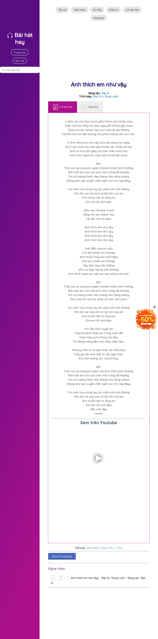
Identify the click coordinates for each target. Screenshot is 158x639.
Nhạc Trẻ (106, 548)
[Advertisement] (99, 52)
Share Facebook (62, 556)
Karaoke (98, 18)
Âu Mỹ (97, 9)
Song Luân (111, 96)
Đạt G (105, 93)
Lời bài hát (132, 9)
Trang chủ (20, 52)
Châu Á (113, 9)
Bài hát (19, 60)
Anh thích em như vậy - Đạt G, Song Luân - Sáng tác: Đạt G (98, 580)
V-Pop (118, 548)
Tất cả (62, 9)
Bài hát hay (20, 38)
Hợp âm (90, 107)
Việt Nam (80, 9)
